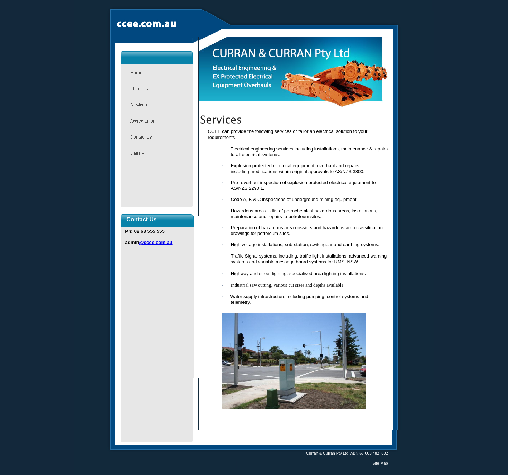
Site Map (380, 463)
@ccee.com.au (156, 242)
